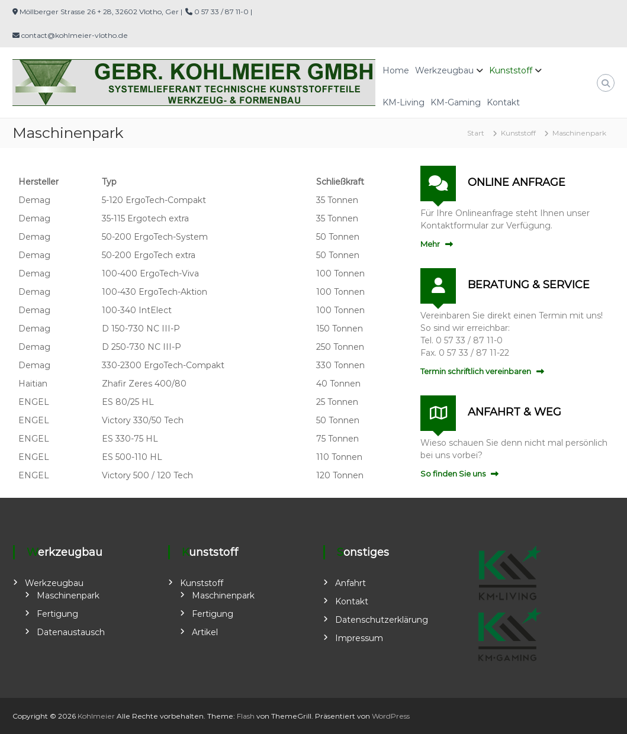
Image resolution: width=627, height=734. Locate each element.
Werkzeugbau (444, 70)
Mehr (430, 244)
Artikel (205, 632)
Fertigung (57, 614)
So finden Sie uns (452, 473)
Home (395, 70)
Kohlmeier (96, 716)
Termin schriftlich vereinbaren (475, 371)
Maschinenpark (68, 595)
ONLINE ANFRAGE (516, 182)
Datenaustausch (71, 632)
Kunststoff (510, 70)
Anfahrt (350, 583)
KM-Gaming (455, 102)
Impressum (359, 638)
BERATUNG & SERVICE (529, 284)
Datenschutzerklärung (381, 619)
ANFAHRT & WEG (514, 411)
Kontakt (503, 102)
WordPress (391, 716)
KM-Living (403, 102)
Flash (246, 716)
